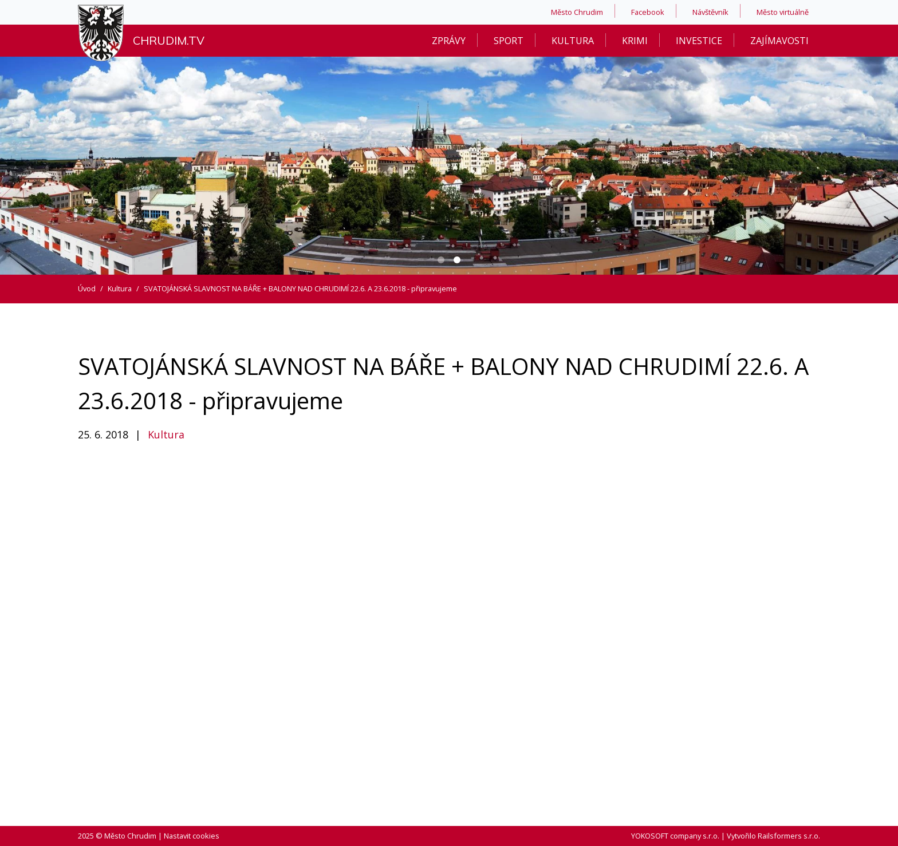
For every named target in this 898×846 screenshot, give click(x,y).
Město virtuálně (783, 12)
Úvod (87, 288)
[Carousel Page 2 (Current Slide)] (457, 259)
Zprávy (449, 40)
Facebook (647, 12)
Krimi (635, 40)
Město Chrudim (577, 12)
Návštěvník (710, 12)
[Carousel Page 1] (441, 259)
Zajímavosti (779, 40)
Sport (508, 40)
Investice (699, 40)
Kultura (573, 40)
